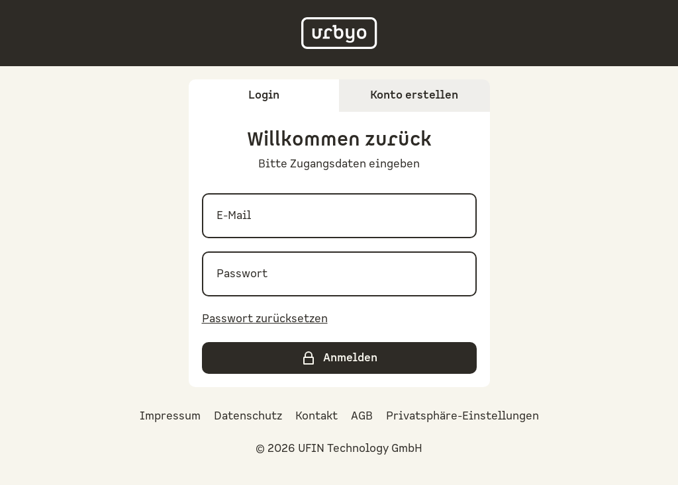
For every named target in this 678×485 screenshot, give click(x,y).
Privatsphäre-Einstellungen (462, 416)
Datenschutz (248, 416)
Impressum (170, 416)
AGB (362, 416)
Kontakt (316, 416)
